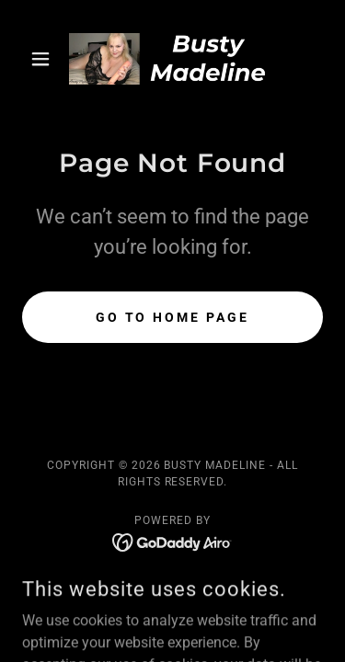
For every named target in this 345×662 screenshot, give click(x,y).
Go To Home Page (173, 317)
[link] (172, 59)
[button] (44, 58)
